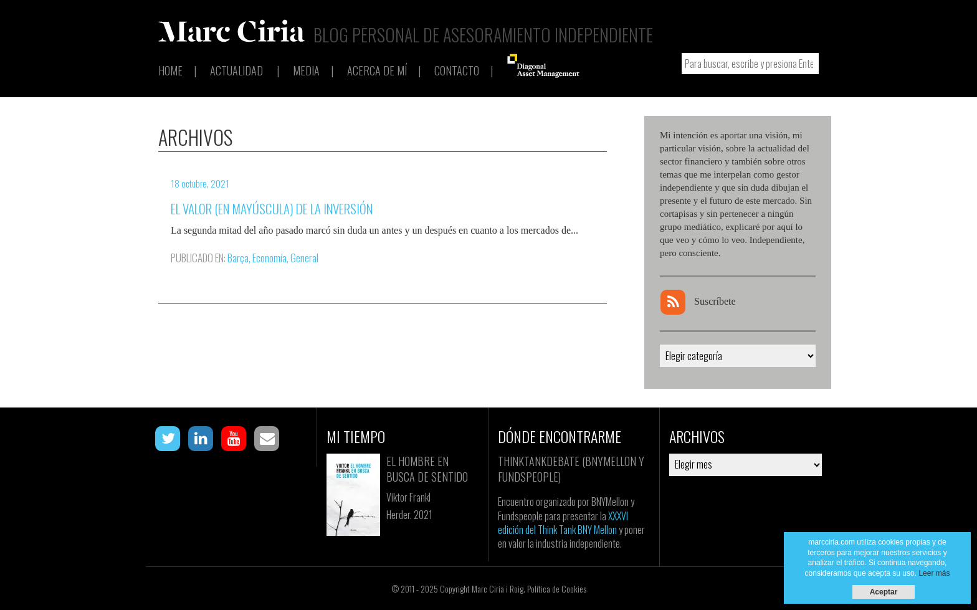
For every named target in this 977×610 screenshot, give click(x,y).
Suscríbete (698, 301)
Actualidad (236, 70)
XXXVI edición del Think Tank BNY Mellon (563, 522)
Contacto (456, 70)
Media (306, 70)
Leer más (934, 573)
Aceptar (884, 592)
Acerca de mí (377, 70)
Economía (269, 257)
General (304, 257)
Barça (238, 257)
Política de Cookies (556, 588)
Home (170, 70)
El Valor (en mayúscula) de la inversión (272, 208)
